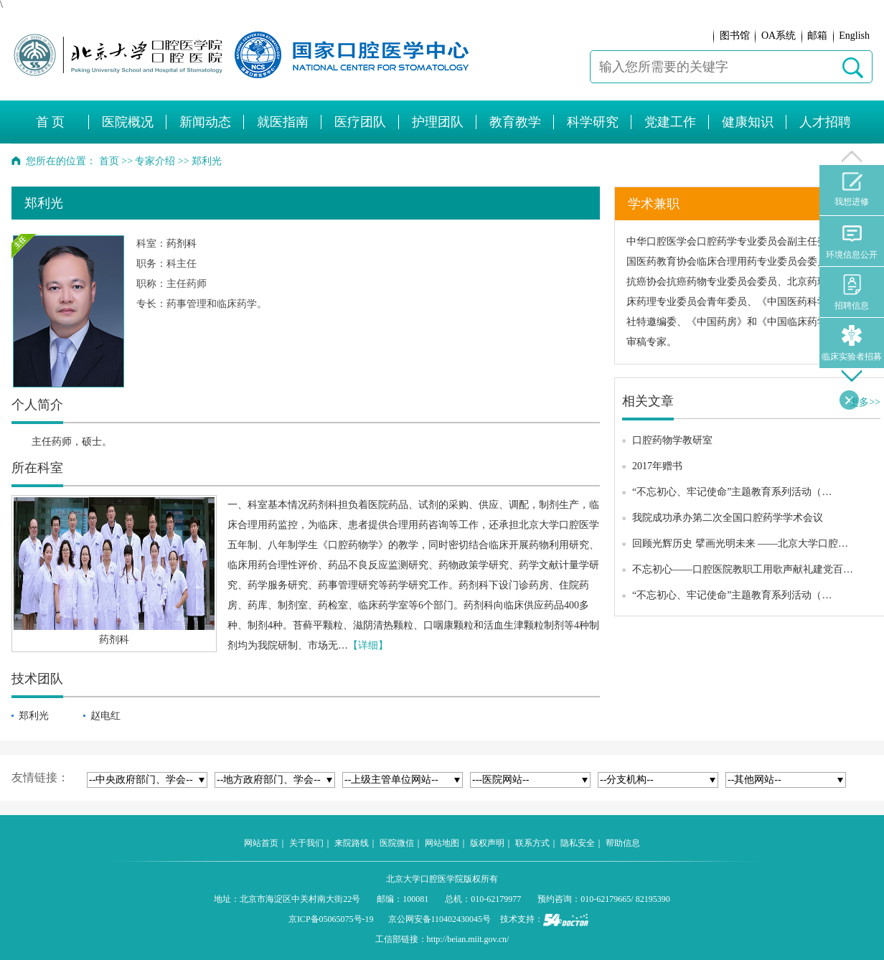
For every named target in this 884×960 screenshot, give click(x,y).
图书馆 (735, 35)
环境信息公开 (852, 241)
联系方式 (532, 843)
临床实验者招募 (852, 343)
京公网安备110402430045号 (440, 919)
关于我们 (306, 843)
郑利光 (34, 715)
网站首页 (261, 843)
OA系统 (778, 35)
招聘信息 (851, 292)
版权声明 (487, 843)
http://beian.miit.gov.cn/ (468, 939)
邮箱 (817, 35)
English (854, 35)
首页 (109, 161)
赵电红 (105, 715)
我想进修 (851, 189)
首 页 (50, 122)
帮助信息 (623, 843)
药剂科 (181, 243)
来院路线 (351, 843)
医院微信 (397, 843)
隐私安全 (577, 843)
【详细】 (368, 645)
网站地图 (442, 843)
